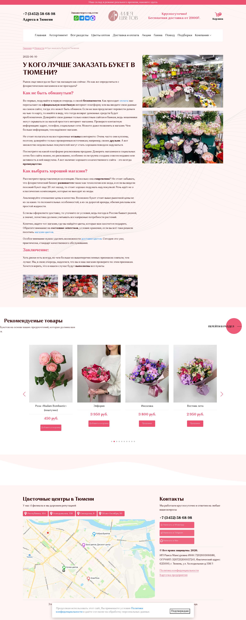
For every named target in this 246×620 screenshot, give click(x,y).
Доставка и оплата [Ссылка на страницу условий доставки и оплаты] (126, 35)
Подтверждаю (180, 611)
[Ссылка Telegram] (81, 18)
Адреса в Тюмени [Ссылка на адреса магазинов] (38, 19)
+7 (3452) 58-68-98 (176, 518)
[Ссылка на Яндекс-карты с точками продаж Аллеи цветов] (89, 559)
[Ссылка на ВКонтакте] (87, 18)
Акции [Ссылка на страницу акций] (146, 35)
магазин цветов (44, 232)
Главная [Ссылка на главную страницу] (40, 35)
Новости (39, 48)
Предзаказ (152, 423)
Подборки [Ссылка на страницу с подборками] (185, 35)
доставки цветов (91, 239)
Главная (27, 48)
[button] (111, 441)
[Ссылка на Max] (92, 18)
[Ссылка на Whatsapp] (76, 18)
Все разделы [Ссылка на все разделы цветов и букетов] (79, 35)
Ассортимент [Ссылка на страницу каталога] (58, 35)
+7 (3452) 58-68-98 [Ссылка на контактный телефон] (39, 14)
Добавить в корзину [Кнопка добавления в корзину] (55, 428)
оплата (124, 101)
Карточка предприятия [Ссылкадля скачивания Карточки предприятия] (173, 575)
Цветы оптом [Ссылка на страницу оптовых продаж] (100, 35)
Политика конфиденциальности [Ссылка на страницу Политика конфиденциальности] (179, 570)
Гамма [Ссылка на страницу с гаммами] (158, 35)
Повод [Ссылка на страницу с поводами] (170, 35)
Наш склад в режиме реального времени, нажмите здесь (123, 2)
